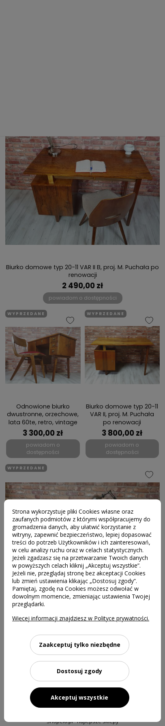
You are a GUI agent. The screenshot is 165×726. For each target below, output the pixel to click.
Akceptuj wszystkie (79, 697)
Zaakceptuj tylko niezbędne (79, 644)
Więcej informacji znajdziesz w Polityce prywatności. (80, 618)
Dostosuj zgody (79, 671)
